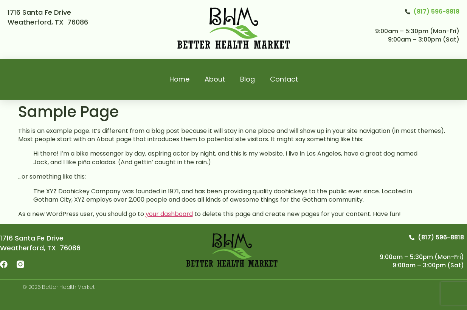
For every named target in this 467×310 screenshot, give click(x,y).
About (215, 79)
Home (179, 79)
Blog (247, 79)
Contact (284, 79)
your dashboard (169, 214)
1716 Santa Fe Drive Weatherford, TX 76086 (48, 17)
